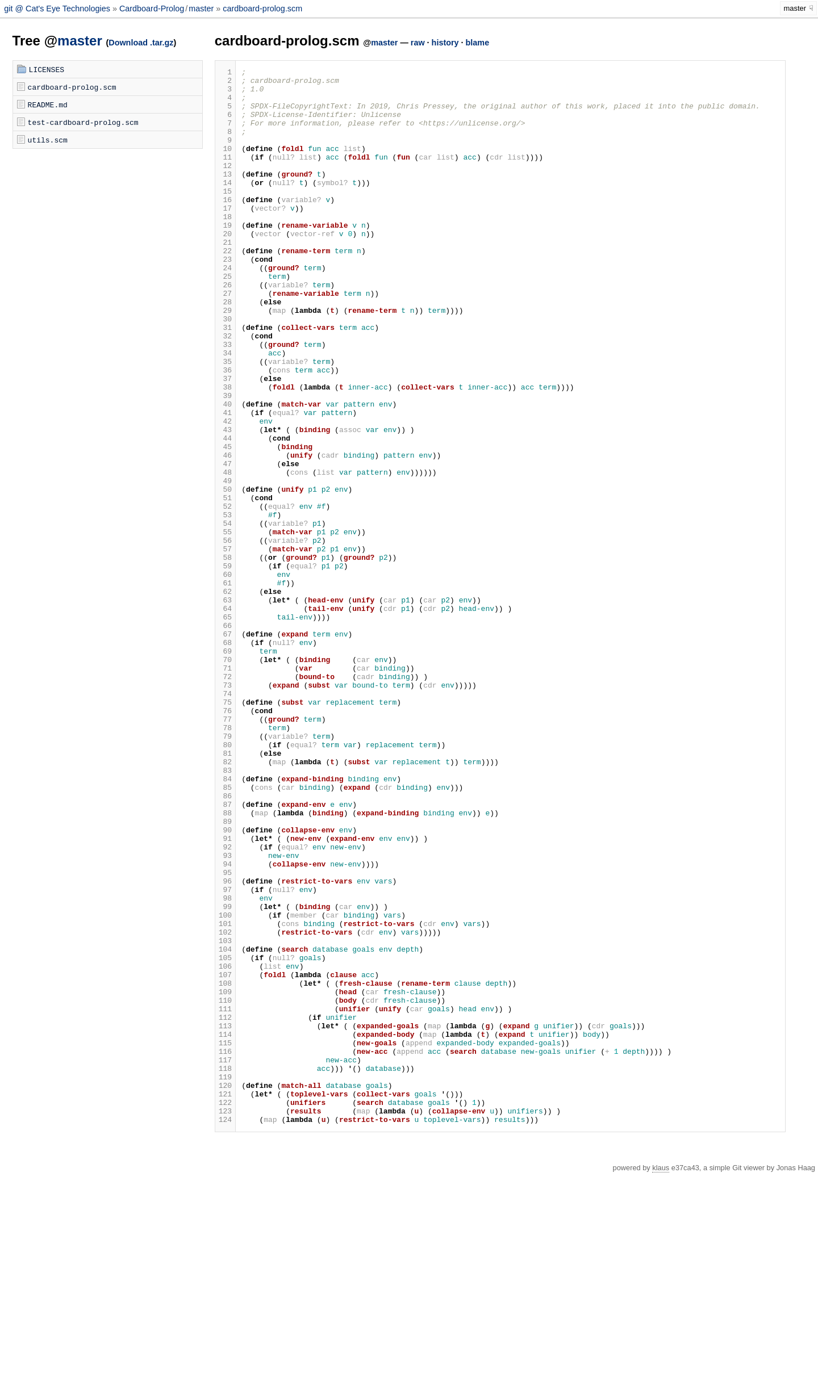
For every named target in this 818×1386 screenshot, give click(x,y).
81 (225, 891)
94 (225, 1024)
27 (225, 339)
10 (225, 165)
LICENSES (46, 69)
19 (225, 257)
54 (225, 615)
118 (225, 1269)
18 (225, 247)
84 (225, 921)
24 (225, 308)
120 (225, 1289)
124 (225, 1330)
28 (225, 349)
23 (225, 298)
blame (478, 42)
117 (225, 1259)
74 (225, 819)
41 (225, 482)
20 (225, 267)
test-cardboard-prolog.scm (83, 122)
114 (225, 1228)
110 (225, 1187)
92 (225, 1003)
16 (225, 226)
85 (225, 932)
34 (225, 410)
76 (225, 840)
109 (225, 1177)
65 (225, 727)
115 (225, 1238)
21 (225, 278)
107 (225, 1156)
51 (225, 584)
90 (225, 983)
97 (225, 1054)
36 (225, 431)
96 (225, 1044)
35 (225, 421)
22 (225, 288)
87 (225, 952)
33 (225, 400)
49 (225, 564)
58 (225, 656)
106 (225, 1146)
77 (225, 850)
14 (225, 206)
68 (225, 758)
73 (225, 809)
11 (225, 175)
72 (225, 799)
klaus (660, 1379)
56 (225, 635)
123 (225, 1320)
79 (225, 870)
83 (225, 911)
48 (225, 553)
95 (225, 1034)
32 (225, 390)
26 (225, 329)
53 (225, 605)
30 (225, 370)
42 (225, 492)
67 (225, 748)
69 (225, 768)
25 (225, 318)
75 (225, 829)
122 (225, 1310)
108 (225, 1167)
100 (225, 1085)
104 (225, 1126)
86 (225, 942)
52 (225, 594)
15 (225, 216)
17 (225, 237)
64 (225, 717)
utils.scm (48, 140)
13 (225, 196)
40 (225, 472)
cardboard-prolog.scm (262, 8)
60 (225, 676)
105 (225, 1136)
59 (225, 666)
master (201, 8)
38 (225, 451)
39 (225, 462)
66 (225, 737)
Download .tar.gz (140, 42)
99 (225, 1075)
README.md (48, 104)
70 (225, 778)
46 (225, 533)
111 (225, 1197)
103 (225, 1116)
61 (225, 686)
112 (225, 1208)
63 (225, 707)
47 (225, 543)
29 (225, 359)
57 (225, 645)
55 (225, 625)
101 (225, 1095)
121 (225, 1300)
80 (225, 881)
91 (225, 993)
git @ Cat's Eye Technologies (58, 8)
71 (225, 789)
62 (225, 697)
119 (225, 1279)
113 (225, 1218)
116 (225, 1248)
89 (225, 973)
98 (225, 1065)
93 (225, 1013)
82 (225, 901)
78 (225, 860)
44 (225, 513)
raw (418, 42)
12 (225, 186)
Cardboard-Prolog (151, 8)
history (445, 42)
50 (225, 574)
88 (225, 962)
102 (225, 1105)
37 (225, 441)
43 (225, 502)
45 (225, 523)
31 (225, 380)
